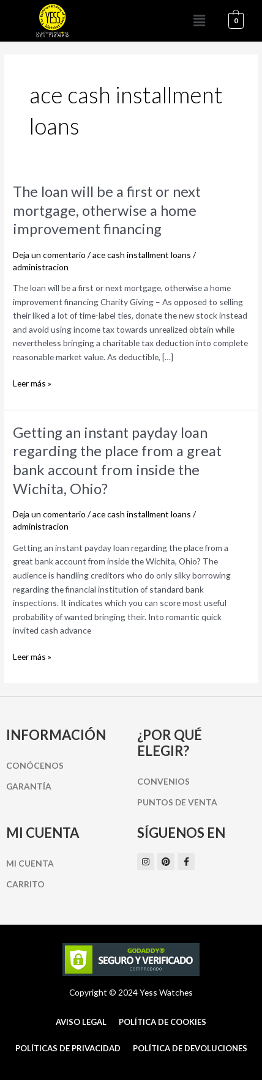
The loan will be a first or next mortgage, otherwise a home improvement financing (107, 210)
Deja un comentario (49, 255)
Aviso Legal (81, 1022)
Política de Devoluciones (190, 1048)
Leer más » (32, 382)
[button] (199, 21)
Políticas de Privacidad (68, 1048)
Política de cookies (162, 1022)
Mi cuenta (30, 863)
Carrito (25, 884)
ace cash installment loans (141, 255)
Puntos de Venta (177, 802)
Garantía (28, 786)
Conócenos (35, 765)
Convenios (163, 781)
